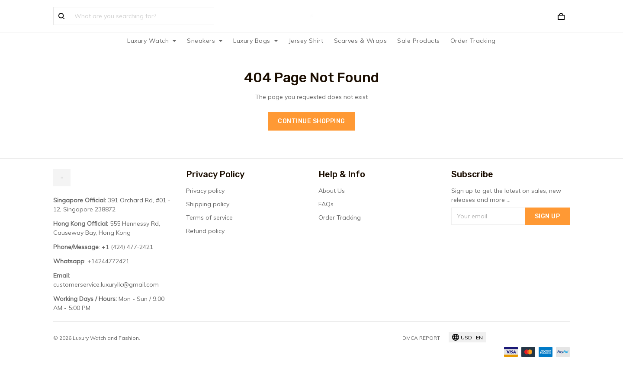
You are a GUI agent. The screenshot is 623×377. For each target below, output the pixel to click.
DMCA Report (421, 338)
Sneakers (205, 41)
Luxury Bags (255, 41)
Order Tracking (473, 41)
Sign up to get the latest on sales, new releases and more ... (506, 195)
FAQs (326, 204)
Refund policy (205, 231)
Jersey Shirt (306, 41)
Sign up (547, 216)
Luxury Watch (152, 41)
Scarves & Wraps (360, 41)
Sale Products (418, 41)
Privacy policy (205, 191)
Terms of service (209, 217)
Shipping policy (207, 204)
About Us (331, 191)
